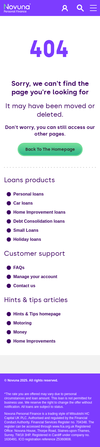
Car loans (23, 203)
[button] (65, 8)
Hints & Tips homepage (37, 314)
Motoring (22, 323)
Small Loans (25, 230)
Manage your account (35, 276)
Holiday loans (27, 239)
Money (20, 332)
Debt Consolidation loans (39, 221)
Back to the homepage (50, 149)
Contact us (24, 285)
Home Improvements (34, 341)
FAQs (19, 267)
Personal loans (28, 194)
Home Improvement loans (39, 212)
